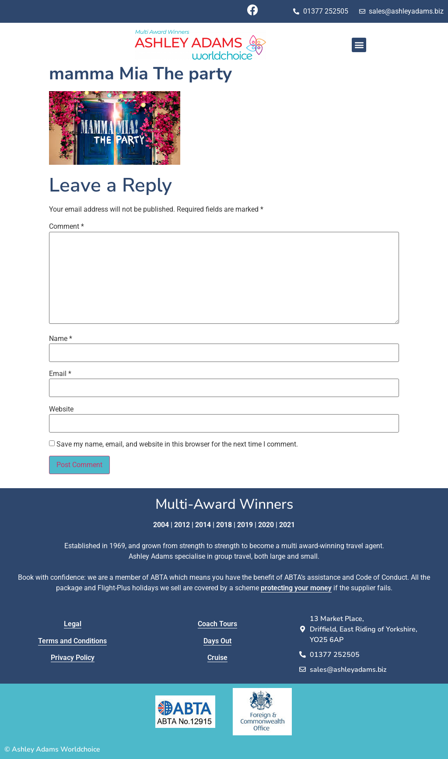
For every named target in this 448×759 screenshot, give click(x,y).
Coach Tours (217, 624)
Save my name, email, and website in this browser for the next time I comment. (177, 444)
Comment (66, 226)
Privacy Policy (72, 657)
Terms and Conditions (72, 641)
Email (60, 373)
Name (60, 338)
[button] (359, 45)
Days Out (217, 641)
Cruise (217, 657)
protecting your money (296, 588)
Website (61, 409)
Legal (72, 624)
